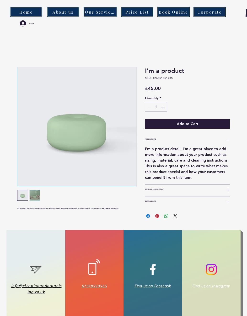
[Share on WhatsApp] (166, 216)
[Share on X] (175, 216)
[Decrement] (149, 107)
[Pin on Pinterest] (157, 216)
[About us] (63, 11)
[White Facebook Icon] (152, 269)
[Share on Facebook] (148, 216)
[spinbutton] (156, 107)
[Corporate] (209, 11)
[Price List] (137, 11)
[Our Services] (100, 11)
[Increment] (163, 107)
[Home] (26, 11)
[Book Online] (173, 11)
